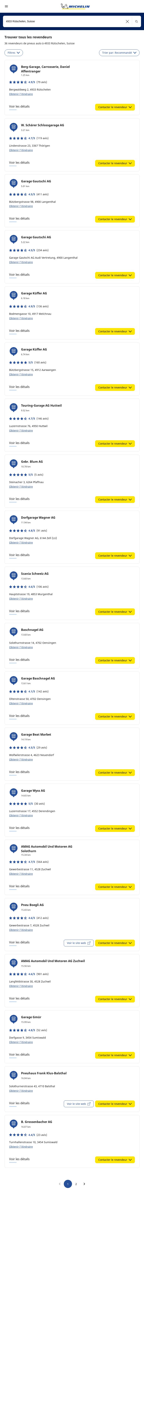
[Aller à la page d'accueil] (75, 6)
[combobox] (72, 21)
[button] (127, 21)
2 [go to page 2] (76, 1184)
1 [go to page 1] (68, 1184)
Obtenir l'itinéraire (21, 94)
